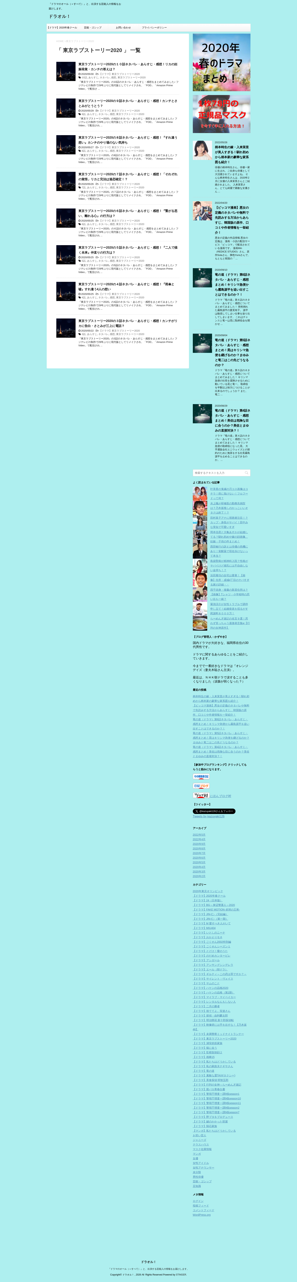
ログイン (198, 1201)
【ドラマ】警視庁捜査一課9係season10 (217, 1098)
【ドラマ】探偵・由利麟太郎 (210, 1015)
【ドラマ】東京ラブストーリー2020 (119, 74)
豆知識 (197, 1186)
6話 (84, 224)
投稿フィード (201, 1205)
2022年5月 (199, 834)
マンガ (197, 1153)
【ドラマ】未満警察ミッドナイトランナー (218, 1034)
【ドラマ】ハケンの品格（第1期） (214, 992)
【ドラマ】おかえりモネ (207, 937)
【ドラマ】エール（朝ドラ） (210, 969)
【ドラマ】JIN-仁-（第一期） (210, 918)
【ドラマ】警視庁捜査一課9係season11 (217, 1103)
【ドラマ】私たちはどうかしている (214, 1061)
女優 (195, 1158)
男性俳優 (198, 1176)
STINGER (181, 1242)
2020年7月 (199, 853)
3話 (84, 334)
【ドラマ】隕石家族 (205, 1126)
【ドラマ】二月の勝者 (206, 1006)
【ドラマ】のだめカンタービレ (211, 955)
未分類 (197, 1172)
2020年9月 (199, 843)
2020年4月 (199, 866)
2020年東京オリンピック (208, 891)
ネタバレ (105, 77)
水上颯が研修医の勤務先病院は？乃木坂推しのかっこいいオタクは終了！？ (229, 508)
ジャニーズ (199, 1139)
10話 (84, 77)
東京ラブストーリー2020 (132, 77)
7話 (84, 187)
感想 (113, 77)
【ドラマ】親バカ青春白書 (209, 1089)
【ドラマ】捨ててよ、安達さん (211, 1010)
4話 (84, 297)
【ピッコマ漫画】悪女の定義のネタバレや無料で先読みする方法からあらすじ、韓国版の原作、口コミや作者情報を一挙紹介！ (221, 710)
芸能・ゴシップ (92, 27)
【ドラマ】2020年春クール (62, 27)
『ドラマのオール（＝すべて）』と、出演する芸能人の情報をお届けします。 (148, 1236)
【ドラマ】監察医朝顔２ (207, 1052)
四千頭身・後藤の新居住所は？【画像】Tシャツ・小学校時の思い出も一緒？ (230, 594)
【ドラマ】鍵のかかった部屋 (210, 1121)
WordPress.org (202, 1214)
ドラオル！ (60, 17)
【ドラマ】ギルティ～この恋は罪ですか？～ (220, 974)
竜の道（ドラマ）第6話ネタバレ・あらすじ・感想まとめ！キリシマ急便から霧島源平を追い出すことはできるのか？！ (232, 284)
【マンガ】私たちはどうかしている (214, 1130)
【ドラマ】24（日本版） (208, 900)
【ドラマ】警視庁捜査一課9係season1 (216, 1093)
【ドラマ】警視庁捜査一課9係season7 (216, 1112)
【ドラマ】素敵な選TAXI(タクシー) (214, 1075)
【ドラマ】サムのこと (206, 983)
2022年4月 (199, 839)
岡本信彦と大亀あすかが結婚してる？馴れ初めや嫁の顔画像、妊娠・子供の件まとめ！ (229, 537)
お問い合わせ (123, 27)
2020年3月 (199, 871)
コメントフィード (203, 1210)
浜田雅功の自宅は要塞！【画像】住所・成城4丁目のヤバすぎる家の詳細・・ (230, 580)
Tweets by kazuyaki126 (209, 816)
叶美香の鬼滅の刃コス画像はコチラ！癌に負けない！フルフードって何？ (229, 493)
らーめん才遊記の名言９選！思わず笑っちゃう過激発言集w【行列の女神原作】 (230, 623)
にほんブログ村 (212, 796)
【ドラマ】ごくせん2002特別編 (212, 941)
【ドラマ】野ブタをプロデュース (213, 1116)
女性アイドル (201, 1163)
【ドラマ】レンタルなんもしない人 (214, 1001)
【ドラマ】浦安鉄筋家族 (207, 1043)
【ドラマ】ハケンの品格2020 (210, 987)
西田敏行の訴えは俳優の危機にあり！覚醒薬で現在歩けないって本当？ (229, 551)
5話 (84, 260)
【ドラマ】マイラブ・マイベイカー (214, 997)
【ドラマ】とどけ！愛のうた (210, 951)
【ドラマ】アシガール (206, 960)
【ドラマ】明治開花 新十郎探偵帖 (213, 1020)
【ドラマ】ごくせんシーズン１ (211, 946)
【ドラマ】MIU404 (204, 928)
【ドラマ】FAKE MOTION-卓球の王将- (216, 909)
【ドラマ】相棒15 (204, 1057)
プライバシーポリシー (154, 27)
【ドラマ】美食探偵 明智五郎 (211, 1080)
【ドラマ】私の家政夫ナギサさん (213, 1066)
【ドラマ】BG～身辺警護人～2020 (214, 904)
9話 (84, 114)
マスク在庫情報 (202, 1149)
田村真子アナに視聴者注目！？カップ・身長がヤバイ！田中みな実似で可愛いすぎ (229, 522)
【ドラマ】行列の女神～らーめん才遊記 (217, 1084)
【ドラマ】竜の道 (203, 1070)
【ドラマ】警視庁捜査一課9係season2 (216, 1107)
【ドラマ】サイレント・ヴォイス (213, 978)
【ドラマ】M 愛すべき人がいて (212, 923)
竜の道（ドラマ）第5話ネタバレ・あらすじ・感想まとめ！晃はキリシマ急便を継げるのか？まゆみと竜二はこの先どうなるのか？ (221, 738)
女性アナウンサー (203, 1167)
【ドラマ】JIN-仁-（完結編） (210, 914)
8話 (84, 150)
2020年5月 (199, 862)
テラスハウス (201, 1144)
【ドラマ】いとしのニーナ (209, 932)
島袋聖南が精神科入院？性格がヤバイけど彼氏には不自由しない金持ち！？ (229, 565)
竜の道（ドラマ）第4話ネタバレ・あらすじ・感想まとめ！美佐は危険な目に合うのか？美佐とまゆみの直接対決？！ (232, 420)
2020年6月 (199, 857)
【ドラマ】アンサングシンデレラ (213, 964)
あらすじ (93, 77)
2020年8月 (199, 848)
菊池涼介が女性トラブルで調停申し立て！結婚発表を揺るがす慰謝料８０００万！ (229, 609)
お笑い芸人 (199, 1135)
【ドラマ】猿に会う (205, 1047)
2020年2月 (199, 876)
